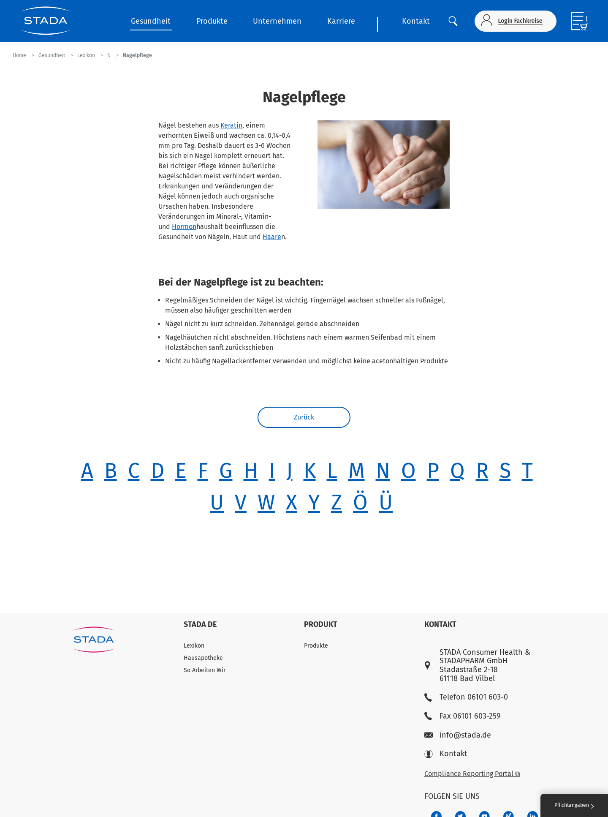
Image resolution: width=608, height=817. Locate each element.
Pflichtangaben (574, 805)
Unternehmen (277, 21)
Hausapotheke (203, 658)
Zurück (304, 417)
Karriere (341, 21)
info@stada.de (457, 735)
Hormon (184, 227)
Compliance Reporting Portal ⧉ (472, 774)
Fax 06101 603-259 (462, 716)
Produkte (212, 21)
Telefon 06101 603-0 (466, 697)
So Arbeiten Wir (204, 670)
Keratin (231, 125)
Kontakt (416, 21)
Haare (272, 237)
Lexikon (194, 645)
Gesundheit (151, 21)
